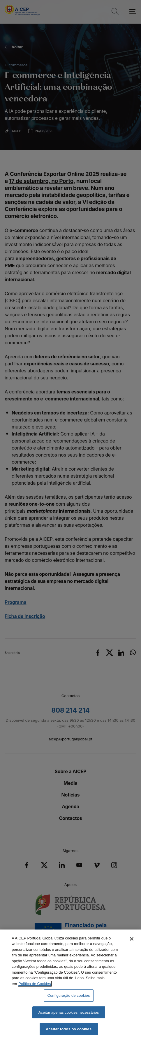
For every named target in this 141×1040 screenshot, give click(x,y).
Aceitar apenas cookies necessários (68, 1012)
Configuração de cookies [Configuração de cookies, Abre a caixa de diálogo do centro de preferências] (68, 995)
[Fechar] (131, 938)
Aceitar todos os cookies (68, 1029)
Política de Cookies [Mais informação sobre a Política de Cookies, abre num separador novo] (34, 984)
